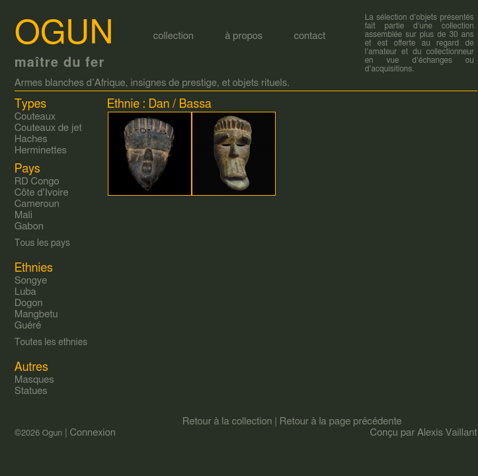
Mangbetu (36, 314)
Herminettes (41, 150)
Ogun (64, 33)
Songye (31, 281)
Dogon (29, 303)
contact (309, 36)
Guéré (28, 326)
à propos (243, 36)
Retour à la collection (227, 421)
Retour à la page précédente (341, 421)
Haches (31, 139)
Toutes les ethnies (51, 342)
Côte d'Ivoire (42, 193)
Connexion (92, 433)
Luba (25, 292)
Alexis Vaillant (447, 433)
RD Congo (37, 181)
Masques (34, 380)
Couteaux (35, 117)
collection (173, 36)
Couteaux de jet (48, 128)
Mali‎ (23, 215)
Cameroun (37, 204)
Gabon (29, 226)
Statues (31, 391)
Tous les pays (42, 243)
